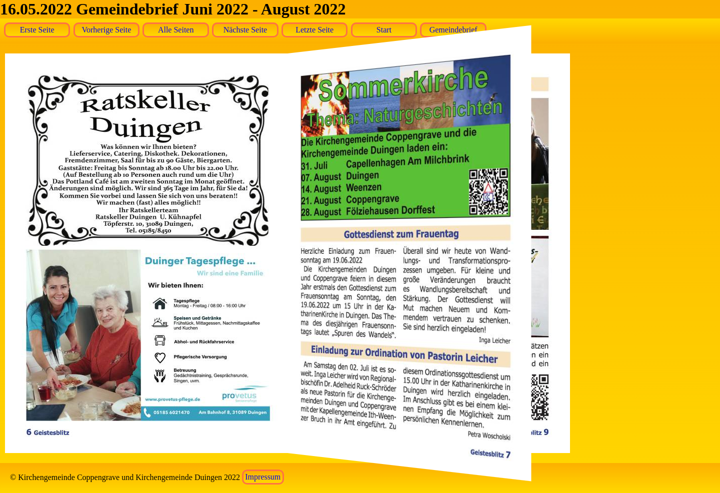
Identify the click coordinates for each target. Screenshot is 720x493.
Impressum (262, 477)
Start (384, 29)
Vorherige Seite (107, 29)
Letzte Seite (315, 29)
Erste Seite (37, 29)
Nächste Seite (246, 29)
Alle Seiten (176, 29)
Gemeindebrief (454, 29)
